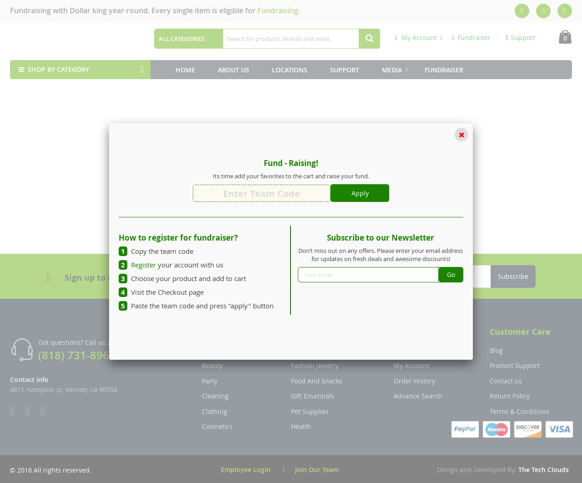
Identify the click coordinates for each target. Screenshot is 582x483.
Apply (360, 193)
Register (143, 264)
